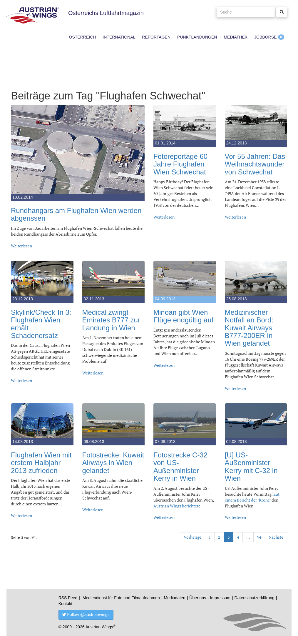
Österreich (82, 37)
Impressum (220, 597)
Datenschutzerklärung (254, 597)
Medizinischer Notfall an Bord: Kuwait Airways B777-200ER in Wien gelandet (249, 327)
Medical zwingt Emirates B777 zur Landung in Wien (111, 320)
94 (259, 537)
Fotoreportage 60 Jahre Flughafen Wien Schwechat (180, 164)
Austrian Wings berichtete (176, 506)
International (119, 37)
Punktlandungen (197, 37)
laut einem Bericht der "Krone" (252, 497)
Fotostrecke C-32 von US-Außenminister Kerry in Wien (180, 466)
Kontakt (65, 603)
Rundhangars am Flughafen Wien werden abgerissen (76, 214)
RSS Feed (68, 597)
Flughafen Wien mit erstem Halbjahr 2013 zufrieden (41, 462)
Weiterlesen (21, 246)
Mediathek (235, 37)
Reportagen (156, 37)
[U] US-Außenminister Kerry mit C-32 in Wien (251, 466)
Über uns (197, 597)
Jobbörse (265, 37)
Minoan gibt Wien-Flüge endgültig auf (183, 316)
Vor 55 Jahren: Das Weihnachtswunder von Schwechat (255, 164)
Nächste (276, 537)
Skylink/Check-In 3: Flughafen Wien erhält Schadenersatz (41, 323)
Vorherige (192, 537)
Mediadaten (174, 597)
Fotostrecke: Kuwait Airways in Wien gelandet (113, 462)
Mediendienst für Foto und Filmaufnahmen (121, 597)
